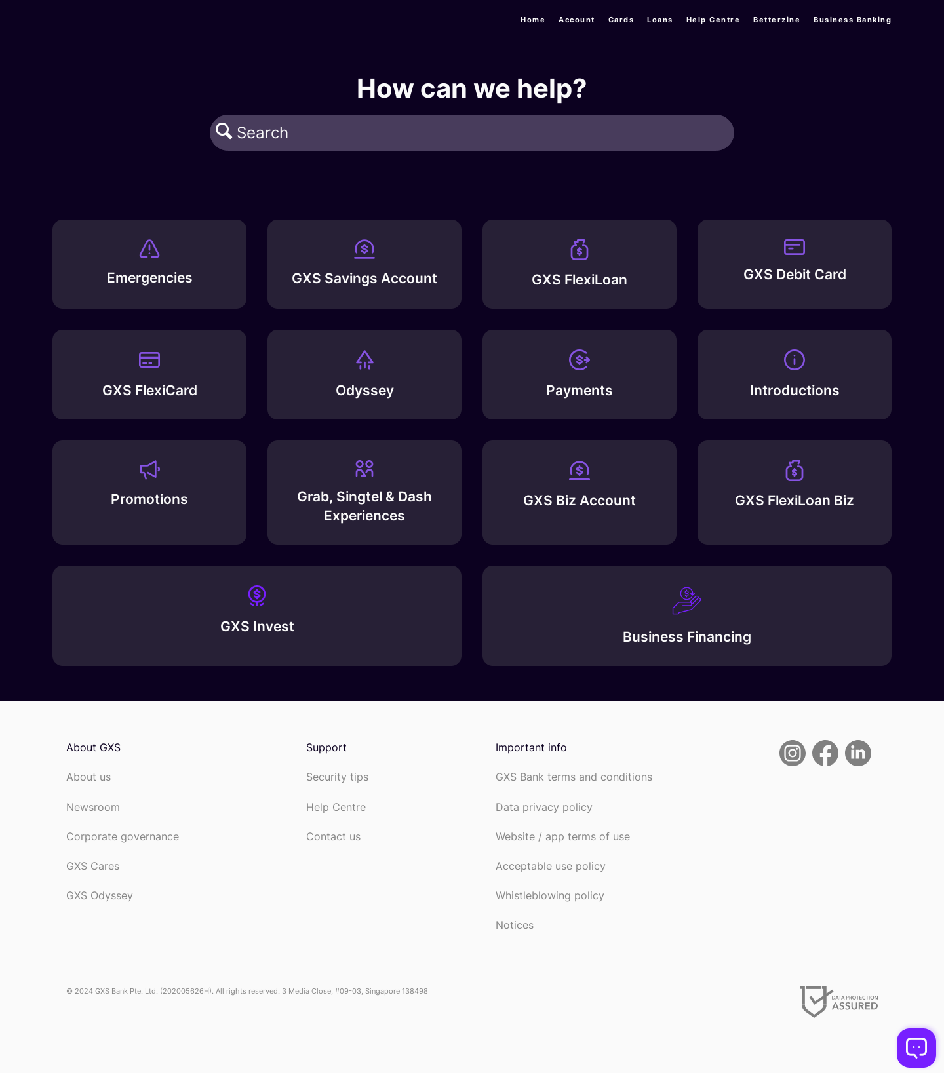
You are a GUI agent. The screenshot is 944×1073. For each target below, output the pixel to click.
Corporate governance (122, 836)
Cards (621, 19)
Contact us (333, 836)
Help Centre (713, 19)
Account (577, 19)
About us (88, 777)
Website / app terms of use (563, 836)
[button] (224, 132)
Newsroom (93, 807)
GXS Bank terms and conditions (574, 777)
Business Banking (853, 19)
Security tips (337, 777)
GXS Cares (92, 866)
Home (533, 19)
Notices (515, 925)
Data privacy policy (544, 807)
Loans (660, 19)
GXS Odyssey (99, 895)
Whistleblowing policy (550, 895)
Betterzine (776, 19)
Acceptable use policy (551, 866)
